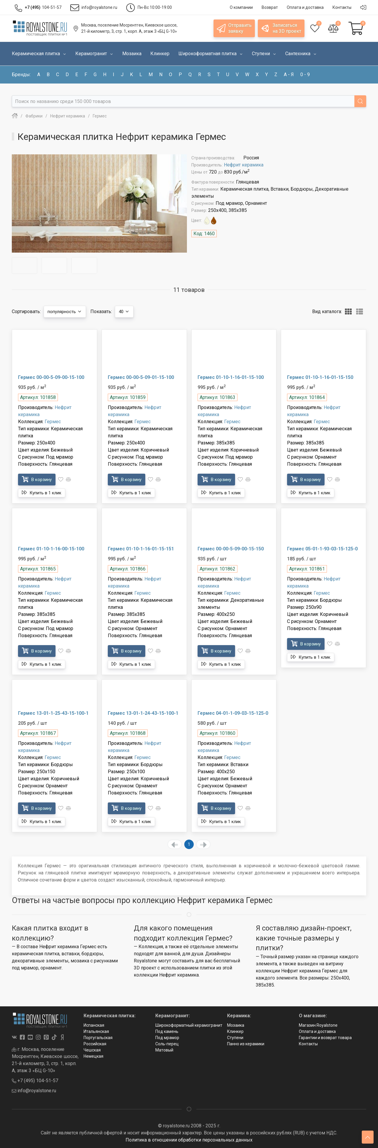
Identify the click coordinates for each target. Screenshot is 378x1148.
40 (129, 311)
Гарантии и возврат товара (325, 1037)
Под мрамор (167, 1037)
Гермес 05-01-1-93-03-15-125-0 (322, 549)
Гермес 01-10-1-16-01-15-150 (320, 377)
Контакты (308, 1043)
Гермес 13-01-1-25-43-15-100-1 (53, 713)
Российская (95, 1043)
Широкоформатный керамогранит (188, 1025)
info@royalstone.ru (34, 1090)
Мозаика (235, 1025)
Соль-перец (167, 1043)
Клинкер (235, 1031)
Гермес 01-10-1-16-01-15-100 (231, 377)
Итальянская (96, 1031)
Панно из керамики (245, 1043)
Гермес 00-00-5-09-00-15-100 (51, 377)
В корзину (38, 479)
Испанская (94, 1025)
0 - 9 (305, 74)
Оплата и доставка (317, 1031)
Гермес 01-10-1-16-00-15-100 (51, 549)
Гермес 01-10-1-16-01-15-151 (141, 549)
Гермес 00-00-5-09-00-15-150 (231, 549)
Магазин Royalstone (318, 1025)
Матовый (164, 1050)
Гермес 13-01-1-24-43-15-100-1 (143, 713)
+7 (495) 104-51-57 (35, 1080)
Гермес (53, 421)
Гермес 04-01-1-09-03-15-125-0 (233, 713)
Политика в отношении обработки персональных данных (189, 1140)
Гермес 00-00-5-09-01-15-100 (141, 377)
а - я (289, 74)
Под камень (166, 1031)
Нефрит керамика (243, 165)
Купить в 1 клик (44, 492)
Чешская (92, 1050)
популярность (66, 311)
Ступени (235, 1037)
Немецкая (93, 1056)
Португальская (98, 1037)
